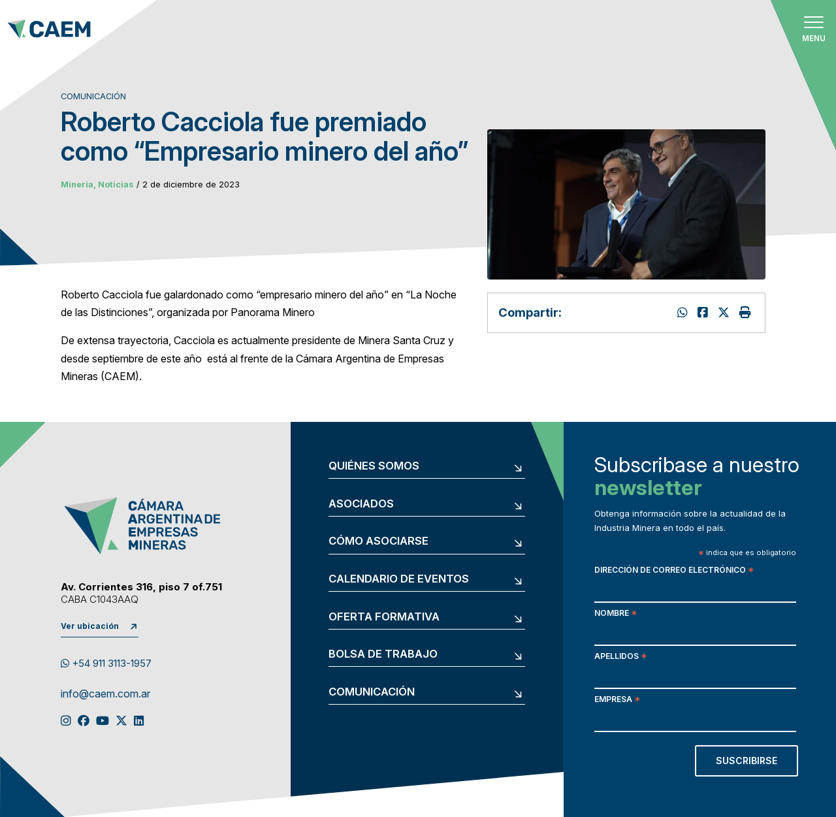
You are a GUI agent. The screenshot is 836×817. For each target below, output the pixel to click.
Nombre (615, 614)
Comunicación (372, 692)
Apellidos (620, 657)
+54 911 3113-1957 (106, 663)
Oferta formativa (384, 617)
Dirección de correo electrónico (674, 571)
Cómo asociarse (378, 541)
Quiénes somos (374, 466)
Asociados (361, 504)
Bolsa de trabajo (383, 654)
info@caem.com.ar (105, 694)
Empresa (617, 700)
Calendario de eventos (399, 579)
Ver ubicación (90, 626)
